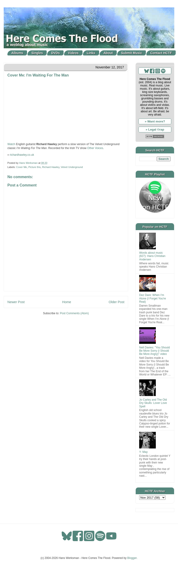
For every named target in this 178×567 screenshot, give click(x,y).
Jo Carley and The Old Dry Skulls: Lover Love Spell (153, 403)
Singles (37, 53)
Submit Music (131, 53)
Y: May (143, 452)
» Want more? (155, 121)
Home (66, 302)
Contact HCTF (161, 53)
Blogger (132, 558)
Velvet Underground (72, 167)
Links (91, 53)
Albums (17, 53)
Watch (11, 144)
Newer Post (16, 302)
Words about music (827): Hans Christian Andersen (152, 256)
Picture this (34, 167)
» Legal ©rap (155, 129)
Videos (73, 53)
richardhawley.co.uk (22, 154)
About (108, 53)
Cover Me (21, 167)
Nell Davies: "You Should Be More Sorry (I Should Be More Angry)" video (154, 351)
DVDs (55, 53)
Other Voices (95, 148)
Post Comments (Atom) (74, 313)
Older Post (116, 302)
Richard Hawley (50, 167)
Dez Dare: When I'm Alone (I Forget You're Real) (152, 298)
